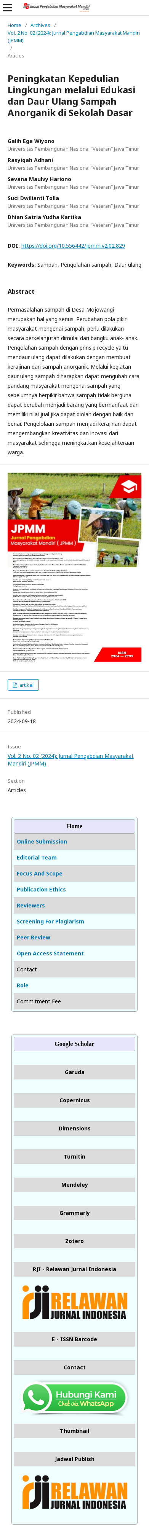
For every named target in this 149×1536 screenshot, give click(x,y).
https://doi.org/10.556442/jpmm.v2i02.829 (73, 245)
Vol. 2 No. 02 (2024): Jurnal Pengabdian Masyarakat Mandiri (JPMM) (74, 36)
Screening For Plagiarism (50, 921)
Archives (40, 25)
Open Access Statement (50, 953)
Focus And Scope (39, 873)
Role (23, 985)
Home (14, 25)
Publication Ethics (41, 889)
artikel (26, 684)
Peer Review (33, 937)
